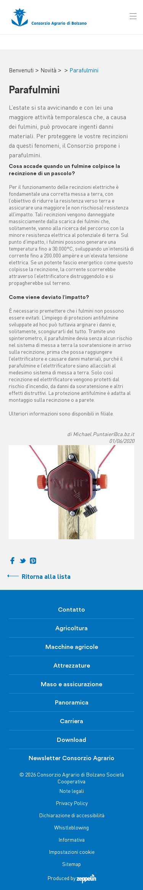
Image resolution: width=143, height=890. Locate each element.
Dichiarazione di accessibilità (71, 815)
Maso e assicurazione (71, 684)
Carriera (71, 721)
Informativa (71, 840)
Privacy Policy (72, 803)
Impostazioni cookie (72, 852)
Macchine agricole (71, 647)
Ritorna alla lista (46, 577)
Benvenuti (21, 71)
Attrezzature (71, 666)
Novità (48, 71)
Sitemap (71, 864)
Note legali (71, 791)
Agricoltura (71, 628)
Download (71, 740)
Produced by (71, 878)
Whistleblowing (71, 828)
